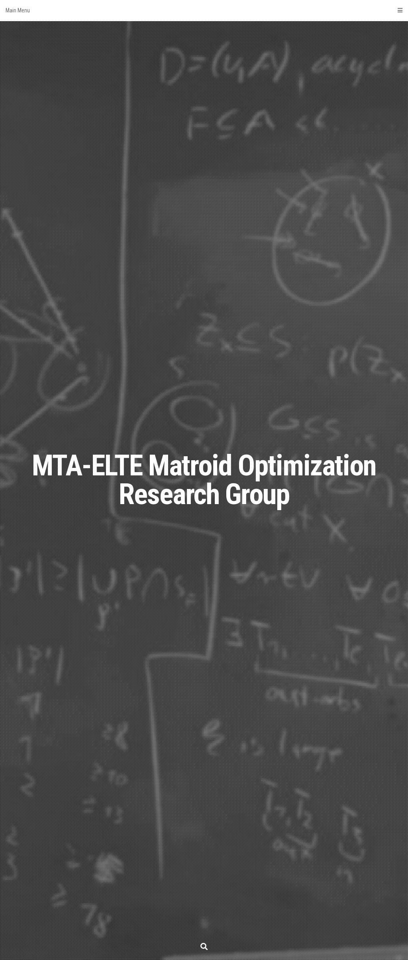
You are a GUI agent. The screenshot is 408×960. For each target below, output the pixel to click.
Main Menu (204, 10)
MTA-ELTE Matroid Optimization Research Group (204, 480)
